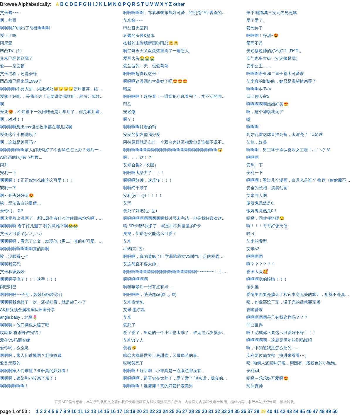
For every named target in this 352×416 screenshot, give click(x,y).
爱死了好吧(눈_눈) (140, 210)
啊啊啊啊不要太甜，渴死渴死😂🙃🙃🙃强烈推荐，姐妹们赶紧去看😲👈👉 (53, 88)
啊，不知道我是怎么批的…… (273, 347)
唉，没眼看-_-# (14, 256)
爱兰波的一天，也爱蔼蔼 (145, 66)
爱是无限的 (10, 363)
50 (335, 411)
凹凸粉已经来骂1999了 (21, 81)
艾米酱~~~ (10, 12)
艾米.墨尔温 (134, 309)
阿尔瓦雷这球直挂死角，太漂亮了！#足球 (284, 134)
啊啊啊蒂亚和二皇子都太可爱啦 (275, 73)
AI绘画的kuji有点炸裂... (21, 157)
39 (263, 411)
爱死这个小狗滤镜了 (18, 134)
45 (303, 411)
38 (257, 411)
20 (140, 411)
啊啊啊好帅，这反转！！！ (147, 180)
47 (316, 411)
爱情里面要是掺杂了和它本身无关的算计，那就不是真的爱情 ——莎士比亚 (299, 294)
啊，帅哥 (8, 20)
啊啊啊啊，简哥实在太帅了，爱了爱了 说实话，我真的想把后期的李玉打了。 (176, 378)
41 (277, 411)
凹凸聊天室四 (135, 27)
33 (224, 411)
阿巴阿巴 (8, 286)
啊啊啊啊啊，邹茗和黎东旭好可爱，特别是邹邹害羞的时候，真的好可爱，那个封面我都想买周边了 (176, 12)
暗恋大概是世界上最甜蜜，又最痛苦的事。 (162, 355)
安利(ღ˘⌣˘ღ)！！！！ (143, 195)
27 (185, 411)
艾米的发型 (256, 241)
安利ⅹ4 (252, 370)
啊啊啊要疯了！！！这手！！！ (28, 279)
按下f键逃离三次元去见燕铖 (271, 12)
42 (283, 411)
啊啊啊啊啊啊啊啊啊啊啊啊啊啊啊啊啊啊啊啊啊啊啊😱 (173, 149)
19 (133, 411)
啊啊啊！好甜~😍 (262, 35)
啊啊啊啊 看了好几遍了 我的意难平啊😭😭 (39, 226)
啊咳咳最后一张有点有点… (147, 286)
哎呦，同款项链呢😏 (265, 218)
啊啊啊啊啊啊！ (14, 385)
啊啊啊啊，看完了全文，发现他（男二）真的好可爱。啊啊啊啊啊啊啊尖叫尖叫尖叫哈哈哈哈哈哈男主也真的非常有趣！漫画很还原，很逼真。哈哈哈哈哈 (53, 241)
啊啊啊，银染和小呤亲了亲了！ (28, 378)
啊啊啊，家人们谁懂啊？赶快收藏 (31, 355)
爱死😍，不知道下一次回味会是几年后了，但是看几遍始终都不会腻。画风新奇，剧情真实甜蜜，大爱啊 (53, 111)
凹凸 (127, 104)
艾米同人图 (256, 195)
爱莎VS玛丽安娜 (15, 340)
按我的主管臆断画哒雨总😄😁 (150, 43)
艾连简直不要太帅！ (141, 264)
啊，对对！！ (12, 119)
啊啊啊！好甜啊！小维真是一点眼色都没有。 (164, 370)
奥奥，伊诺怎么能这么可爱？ (150, 233)
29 (198, 411)
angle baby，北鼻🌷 (19, 317)
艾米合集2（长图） (140, 165)
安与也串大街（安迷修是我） (273, 58)
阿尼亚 (6, 43)
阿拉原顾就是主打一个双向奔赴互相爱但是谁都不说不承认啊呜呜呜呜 (176, 142)
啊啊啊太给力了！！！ (143, 172)
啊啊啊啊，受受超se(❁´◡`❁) (149, 294)
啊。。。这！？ (137, 157)
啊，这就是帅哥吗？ (18, 142)
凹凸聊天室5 (257, 96)
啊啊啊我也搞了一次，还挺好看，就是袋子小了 (43, 302)
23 (159, 411)
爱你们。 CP (11, 210)
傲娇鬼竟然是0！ (261, 210)
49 (329, 411)
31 (211, 411)
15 (107, 411)
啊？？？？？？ (260, 264)
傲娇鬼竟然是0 (259, 203)
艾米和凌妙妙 (12, 271)
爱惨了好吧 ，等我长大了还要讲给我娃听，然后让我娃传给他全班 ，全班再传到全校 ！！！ (53, 96)
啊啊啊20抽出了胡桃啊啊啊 (25, 27)
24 (166, 411)
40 (270, 411)
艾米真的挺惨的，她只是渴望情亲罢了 (281, 81)
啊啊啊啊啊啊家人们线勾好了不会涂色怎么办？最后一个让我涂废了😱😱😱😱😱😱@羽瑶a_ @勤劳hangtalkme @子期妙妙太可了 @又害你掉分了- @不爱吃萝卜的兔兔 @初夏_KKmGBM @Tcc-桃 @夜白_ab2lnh (53, 149)
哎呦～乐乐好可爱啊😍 (267, 378)
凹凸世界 (254, 325)
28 (192, 411)
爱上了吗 (8, 35)
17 (120, 411)
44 (296, 411)
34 (231, 411)
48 (322, 411)
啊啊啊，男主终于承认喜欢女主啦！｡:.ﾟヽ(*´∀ (288, 149)
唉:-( (250, 233)
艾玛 (127, 203)
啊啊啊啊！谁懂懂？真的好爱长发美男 (158, 385)
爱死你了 (254, 27)
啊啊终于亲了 (135, 187)
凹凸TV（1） (12, 50)
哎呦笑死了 (133, 363)
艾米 (127, 241)
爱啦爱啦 (254, 309)
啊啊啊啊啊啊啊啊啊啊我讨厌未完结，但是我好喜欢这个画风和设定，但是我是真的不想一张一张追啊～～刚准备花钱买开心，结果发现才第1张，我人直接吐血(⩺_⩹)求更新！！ (176, 218)
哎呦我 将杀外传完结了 (21, 332)
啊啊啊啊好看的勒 (139, 127)
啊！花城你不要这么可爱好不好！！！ (281, 332)
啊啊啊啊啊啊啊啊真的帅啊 (24, 248)
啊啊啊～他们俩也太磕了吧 (24, 325)
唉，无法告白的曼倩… (20, 203)
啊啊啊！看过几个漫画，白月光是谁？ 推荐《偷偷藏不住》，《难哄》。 (299, 180)
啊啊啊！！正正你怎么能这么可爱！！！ (37, 180)
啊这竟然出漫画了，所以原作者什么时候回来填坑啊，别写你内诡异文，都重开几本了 (53, 218)
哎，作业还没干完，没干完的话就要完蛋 (283, 302)
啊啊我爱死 (10, 264)
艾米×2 (252, 248)
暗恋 (127, 88)
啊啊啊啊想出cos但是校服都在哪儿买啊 (36, 127)
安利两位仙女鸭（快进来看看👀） (277, 355)
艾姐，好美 (256, 142)
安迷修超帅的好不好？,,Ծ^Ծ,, (273, 50)
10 (74, 411)
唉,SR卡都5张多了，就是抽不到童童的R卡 (162, 226)
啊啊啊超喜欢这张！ (141, 73)
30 (205, 411)
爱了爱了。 (256, 20)
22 (153, 411)
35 (237, 411)
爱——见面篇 (12, 66)
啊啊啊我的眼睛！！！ (266, 279)
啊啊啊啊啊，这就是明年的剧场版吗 (279, 340)
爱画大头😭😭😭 (139, 58)
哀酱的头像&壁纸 (139, 35)
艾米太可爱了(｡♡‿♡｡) (21, 233)
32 (218, 411)
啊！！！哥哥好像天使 (266, 226)
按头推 (252, 286)
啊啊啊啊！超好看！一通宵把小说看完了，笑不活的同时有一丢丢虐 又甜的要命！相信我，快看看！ (176, 96)
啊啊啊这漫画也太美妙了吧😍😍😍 (155, 81)
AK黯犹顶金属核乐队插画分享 (27, 309)
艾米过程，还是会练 (18, 73)
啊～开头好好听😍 (17, 195)
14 (100, 411)
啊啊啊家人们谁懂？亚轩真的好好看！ (35, 370)
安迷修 (129, 111)
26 (179, 411)
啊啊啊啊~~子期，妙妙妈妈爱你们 (31, 294)
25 (172, 411)
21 (146, 411)
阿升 (4, 165)
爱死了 (129, 325)
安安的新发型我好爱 (141, 134)
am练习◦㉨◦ (133, 248)
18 (126, 411)
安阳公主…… (258, 66)
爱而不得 (254, 43)
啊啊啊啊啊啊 (135, 279)
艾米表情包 (133, 302)
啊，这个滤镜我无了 (264, 111)
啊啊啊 (252, 127)
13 (94, 411)
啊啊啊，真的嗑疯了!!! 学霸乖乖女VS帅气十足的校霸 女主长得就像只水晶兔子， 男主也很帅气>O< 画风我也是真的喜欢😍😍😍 (176, 256)
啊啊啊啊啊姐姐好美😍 (267, 104)
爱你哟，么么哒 (14, 347)
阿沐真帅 (254, 385)
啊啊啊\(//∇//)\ (258, 88)
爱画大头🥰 (257, 271)
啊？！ (129, 119)
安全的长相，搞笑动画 (266, 187)
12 (87, 411)
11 (81, 411)
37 (251, 411)
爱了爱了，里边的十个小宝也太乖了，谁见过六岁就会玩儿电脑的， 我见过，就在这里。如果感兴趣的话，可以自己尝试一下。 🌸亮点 (176, 332)
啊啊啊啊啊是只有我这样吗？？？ (277, 317)
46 (309, 411)
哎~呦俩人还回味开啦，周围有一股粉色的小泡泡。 (292, 363)
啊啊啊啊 (254, 256)
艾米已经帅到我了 (16, 58)
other (179, 4)
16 (114, 411)
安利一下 (8, 172)
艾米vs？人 (133, 340)
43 (290, 411)
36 (244, 411)
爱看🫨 (129, 347)
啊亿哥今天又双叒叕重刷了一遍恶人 (156, 50)
